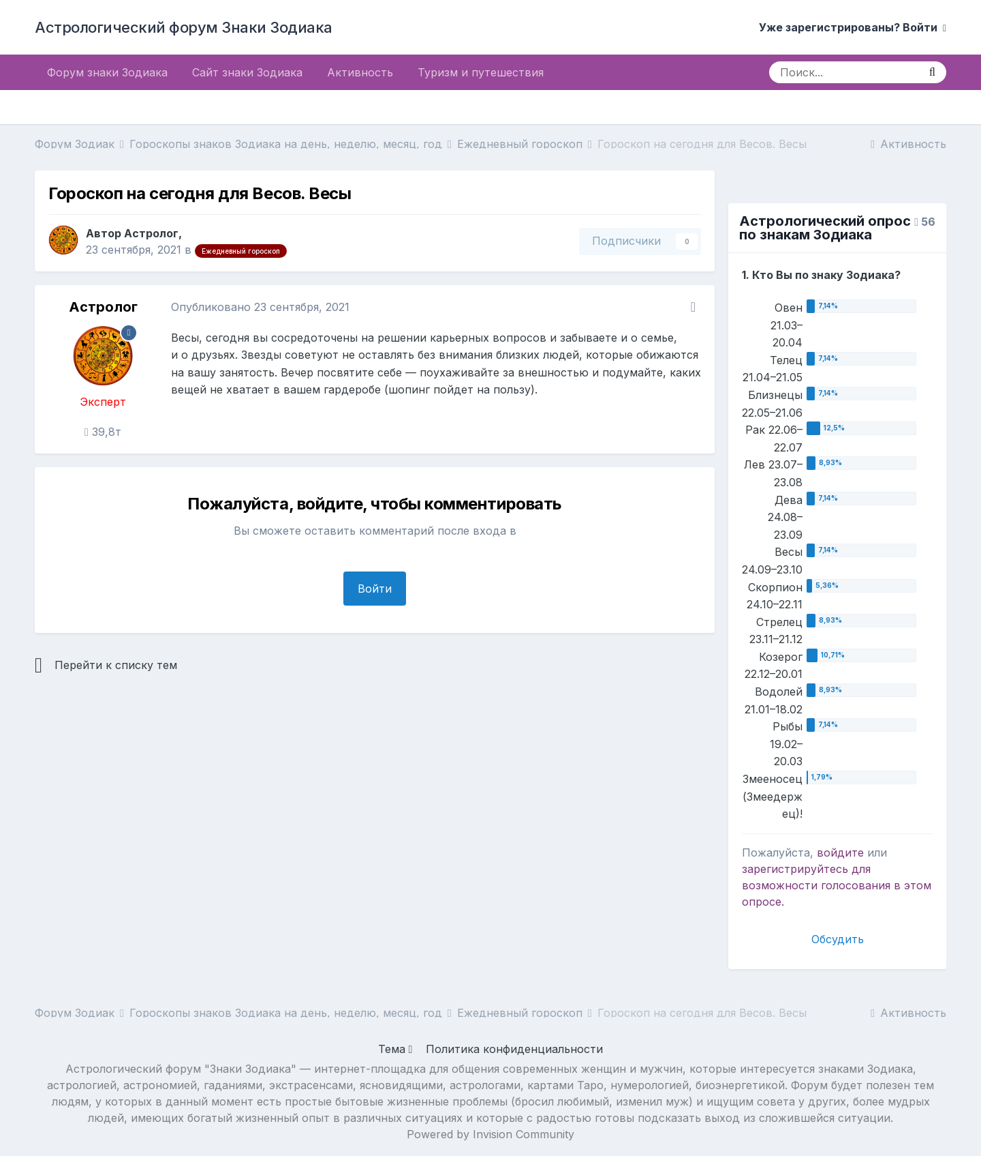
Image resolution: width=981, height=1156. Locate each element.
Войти (375, 588)
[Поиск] (843, 72)
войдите (840, 852)
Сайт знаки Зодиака (247, 72)
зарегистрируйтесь (795, 869)
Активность (360, 72)
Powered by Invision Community (490, 1134)
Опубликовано (260, 307)
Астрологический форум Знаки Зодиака (183, 27)
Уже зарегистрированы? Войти (852, 27)
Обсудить (837, 939)
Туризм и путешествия (481, 72)
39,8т (102, 432)
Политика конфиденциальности (514, 1049)
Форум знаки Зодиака (107, 72)
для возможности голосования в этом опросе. (836, 885)
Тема (395, 1049)
